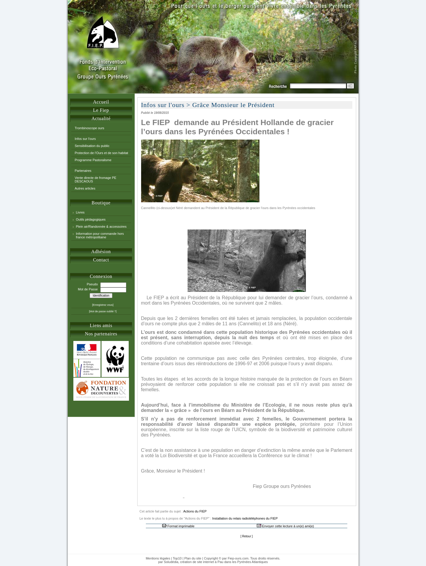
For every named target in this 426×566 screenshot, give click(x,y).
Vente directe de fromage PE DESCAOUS (96, 179)
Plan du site (192, 558)
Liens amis (101, 325)
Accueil (101, 101)
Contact (101, 259)
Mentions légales (158, 558)
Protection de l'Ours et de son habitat (101, 153)
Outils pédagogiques (91, 219)
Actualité (100, 118)
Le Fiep (101, 110)
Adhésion (101, 251)
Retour (246, 536)
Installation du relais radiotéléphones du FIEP (244, 518)
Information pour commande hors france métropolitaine (100, 235)
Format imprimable (181, 526)
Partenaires (83, 170)
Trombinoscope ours (89, 128)
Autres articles (85, 188)
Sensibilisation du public (92, 146)
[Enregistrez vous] (102, 304)
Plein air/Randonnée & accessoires (101, 226)
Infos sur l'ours (85, 138)
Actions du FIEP (194, 511)
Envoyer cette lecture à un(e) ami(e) (288, 526)
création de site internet (197, 562)
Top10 (177, 558)
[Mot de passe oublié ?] (103, 311)
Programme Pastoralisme (93, 160)
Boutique (101, 202)
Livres (80, 212)
